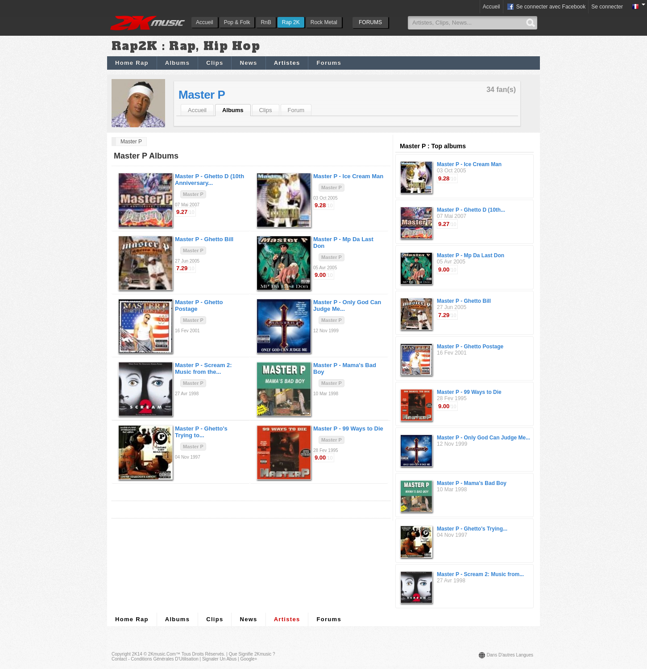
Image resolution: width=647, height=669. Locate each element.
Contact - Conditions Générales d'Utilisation (155, 658)
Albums (177, 62)
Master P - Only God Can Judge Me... (483, 438)
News (248, 62)
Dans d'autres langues (510, 654)
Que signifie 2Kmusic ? (252, 654)
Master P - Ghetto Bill (464, 301)
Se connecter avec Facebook (546, 7)
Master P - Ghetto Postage (470, 346)
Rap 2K (291, 22)
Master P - (209, 179)
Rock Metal (324, 22)
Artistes (287, 62)
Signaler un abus (219, 658)
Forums (328, 62)
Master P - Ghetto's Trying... (472, 529)
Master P (201, 94)
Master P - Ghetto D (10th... (471, 210)
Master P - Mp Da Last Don (470, 255)
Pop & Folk (237, 22)
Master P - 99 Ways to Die (469, 392)
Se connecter (607, 7)
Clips (214, 62)
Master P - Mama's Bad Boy (471, 483)
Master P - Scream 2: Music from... (480, 574)
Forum (296, 110)
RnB (266, 22)
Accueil (204, 22)
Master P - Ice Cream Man (469, 164)
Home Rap (132, 62)
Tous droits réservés (203, 654)
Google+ (248, 658)
